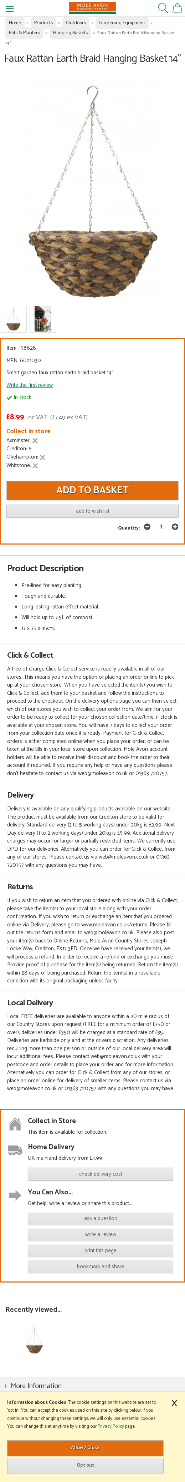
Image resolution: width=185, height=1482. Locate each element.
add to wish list (92, 511)
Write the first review (29, 385)
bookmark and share (100, 1266)
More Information (36, 1386)
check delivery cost (100, 1174)
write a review (100, 1234)
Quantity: (129, 528)
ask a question (100, 1218)
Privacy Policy (111, 1426)
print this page (100, 1250)
